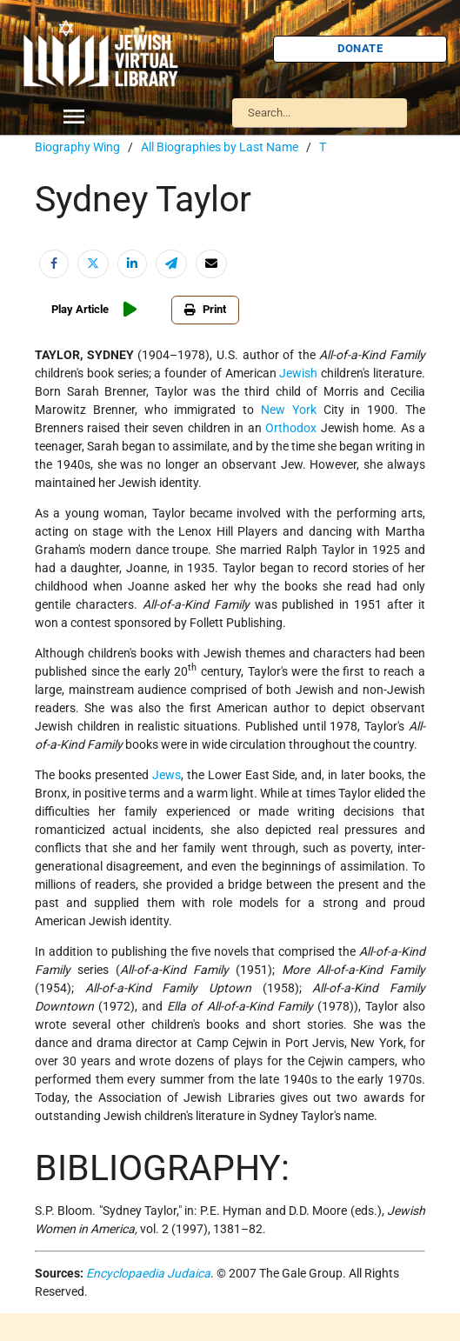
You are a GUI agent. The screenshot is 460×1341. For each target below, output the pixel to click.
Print (205, 309)
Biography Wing (77, 147)
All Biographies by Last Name (219, 147)
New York (289, 410)
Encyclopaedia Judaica (148, 1273)
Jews (166, 775)
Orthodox (291, 428)
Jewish (298, 373)
